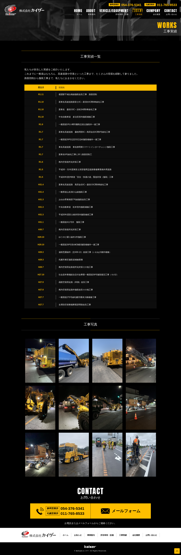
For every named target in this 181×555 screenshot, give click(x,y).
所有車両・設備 (107, 535)
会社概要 (136, 535)
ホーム (65, 535)
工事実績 (123, 535)
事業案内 (91, 535)
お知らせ (78, 535)
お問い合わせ (151, 535)
